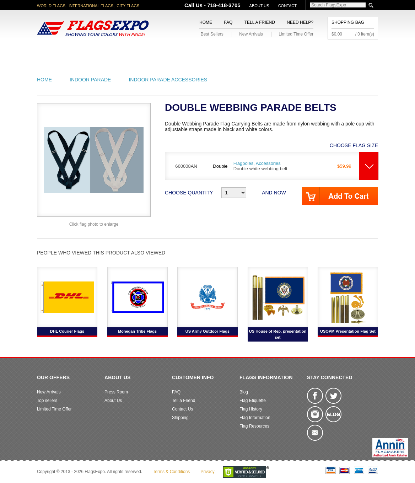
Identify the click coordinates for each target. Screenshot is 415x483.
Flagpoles (244, 55)
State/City (97, 55)
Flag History (250, 409)
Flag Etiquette (252, 400)
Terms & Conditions (171, 471)
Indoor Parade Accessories (168, 79)
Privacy (207, 471)
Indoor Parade (90, 79)
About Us (259, 6)
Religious (203, 55)
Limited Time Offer (296, 34)
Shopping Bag (348, 22)
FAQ (228, 22)
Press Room (116, 392)
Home (205, 22)
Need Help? (300, 22)
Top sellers (47, 400)
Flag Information (254, 417)
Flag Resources (254, 426)
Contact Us (182, 409)
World (133, 55)
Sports (283, 55)
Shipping (180, 417)
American (56, 55)
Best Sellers (212, 34)
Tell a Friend (259, 22)
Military (165, 55)
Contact (287, 6)
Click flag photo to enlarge (94, 224)
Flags (313, 55)
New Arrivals (251, 34)
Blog (243, 392)
